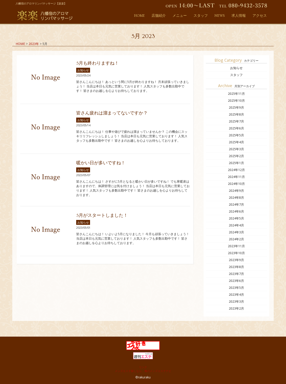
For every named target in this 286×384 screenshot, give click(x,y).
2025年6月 (236, 128)
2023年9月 (236, 260)
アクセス (259, 16)
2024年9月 (236, 190)
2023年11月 (236, 246)
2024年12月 (236, 170)
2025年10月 (236, 100)
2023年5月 (236, 287)
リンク (143, 367)
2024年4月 (236, 225)
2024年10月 (236, 183)
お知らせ (83, 70)
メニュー (179, 16)
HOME (139, 16)
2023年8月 (236, 267)
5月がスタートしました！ (102, 215)
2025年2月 (236, 156)
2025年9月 (236, 107)
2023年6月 (236, 281)
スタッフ (200, 16)
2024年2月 (236, 239)
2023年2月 (236, 308)
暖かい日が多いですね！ (100, 162)
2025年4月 (236, 142)
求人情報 (238, 16)
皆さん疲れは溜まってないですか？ (112, 113)
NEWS (219, 16)
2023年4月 (236, 294)
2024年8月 (236, 197)
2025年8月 (236, 114)
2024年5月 (236, 218)
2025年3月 (236, 149)
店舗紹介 (158, 16)
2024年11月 (236, 177)
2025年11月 (236, 93)
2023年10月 (236, 253)
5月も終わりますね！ (97, 63)
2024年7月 (236, 204)
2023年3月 (236, 301)
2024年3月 (236, 232)
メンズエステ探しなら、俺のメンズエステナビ (143, 371)
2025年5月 (236, 135)
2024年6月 (236, 211)
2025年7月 (236, 121)
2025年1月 (236, 163)
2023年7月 (236, 274)
